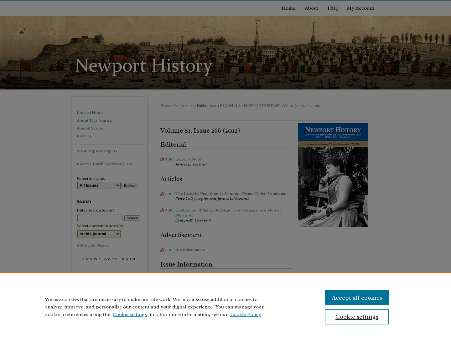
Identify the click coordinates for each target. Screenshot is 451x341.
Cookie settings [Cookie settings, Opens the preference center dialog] (356, 317)
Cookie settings (130, 314)
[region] (225, 306)
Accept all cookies (357, 298)
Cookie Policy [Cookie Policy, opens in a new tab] (245, 314)
